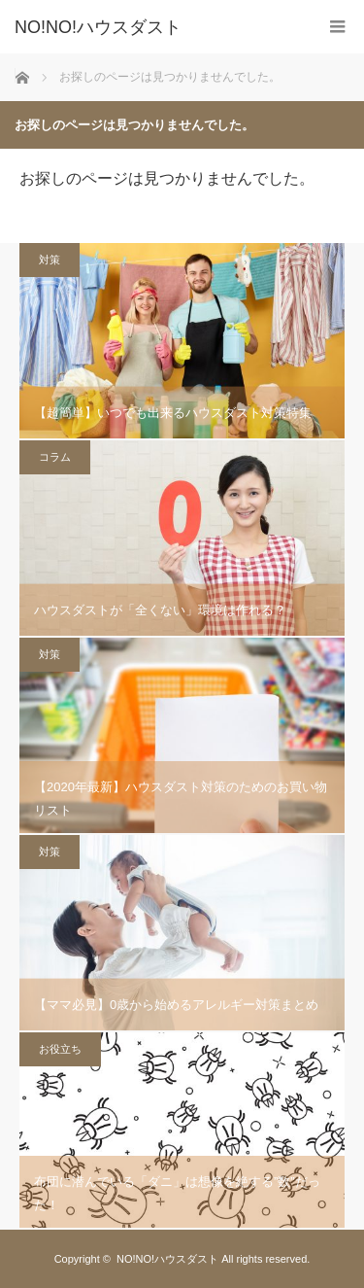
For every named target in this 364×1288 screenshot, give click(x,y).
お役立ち (60, 1049)
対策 (49, 259)
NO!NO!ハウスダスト (167, 1259)
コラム (55, 457)
